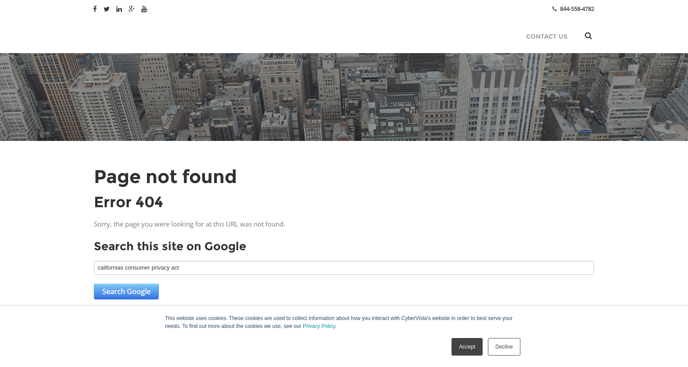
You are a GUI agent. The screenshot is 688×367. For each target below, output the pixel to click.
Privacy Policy (319, 326)
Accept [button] (467, 347)
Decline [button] (504, 347)
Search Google (126, 291)
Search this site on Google (170, 246)
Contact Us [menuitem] (546, 36)
